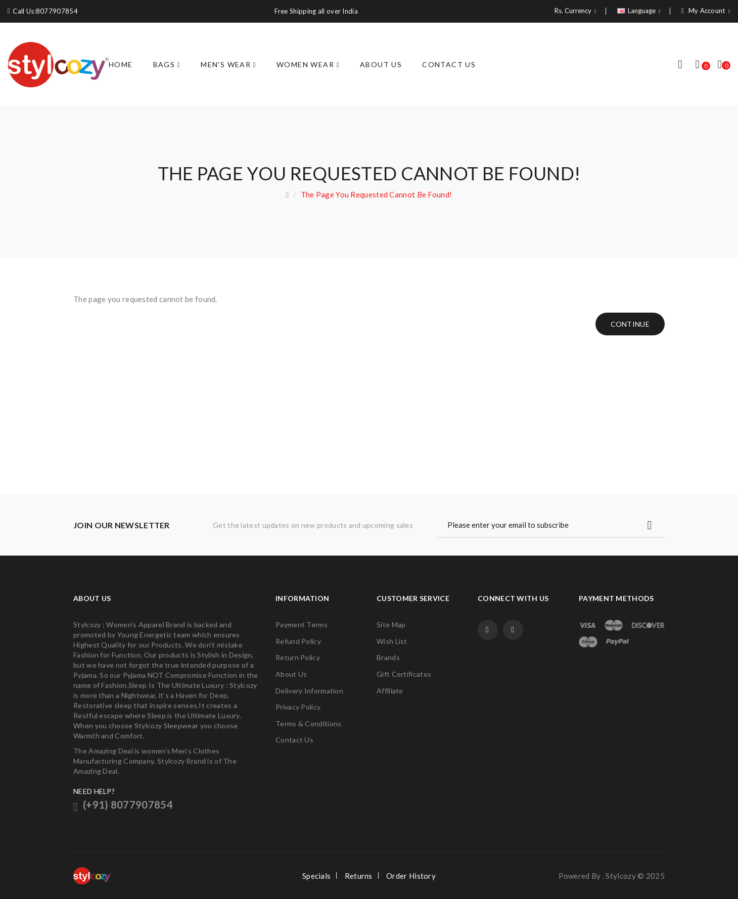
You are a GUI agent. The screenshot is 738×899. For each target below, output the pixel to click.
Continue (630, 324)
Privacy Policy (297, 707)
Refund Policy (298, 641)
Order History (411, 875)
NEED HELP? (94, 791)
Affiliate (390, 690)
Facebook (488, 630)
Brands (388, 657)
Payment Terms (301, 624)
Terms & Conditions (308, 723)
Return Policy (297, 657)
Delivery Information (309, 690)
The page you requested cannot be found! (376, 194)
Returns (359, 875)
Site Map (391, 624)
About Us (291, 674)
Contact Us (294, 739)
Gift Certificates (404, 674)
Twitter (513, 630)
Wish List (392, 641)
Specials (316, 875)
